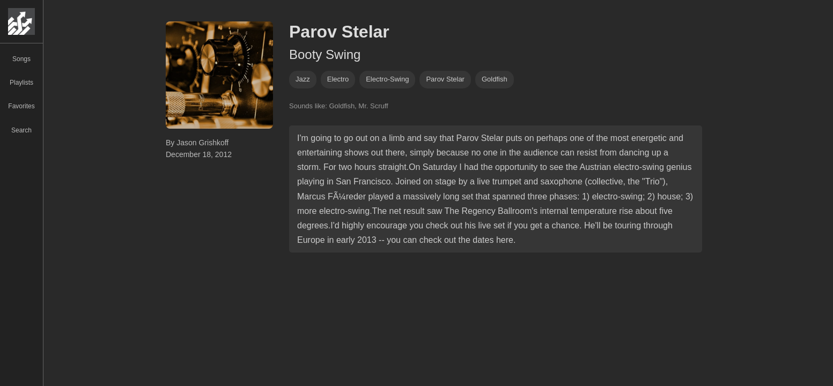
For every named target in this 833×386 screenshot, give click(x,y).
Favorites (21, 106)
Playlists (21, 82)
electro (338, 79)
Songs (21, 59)
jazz (303, 79)
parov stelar (445, 79)
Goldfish (494, 79)
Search (21, 130)
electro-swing (387, 79)
